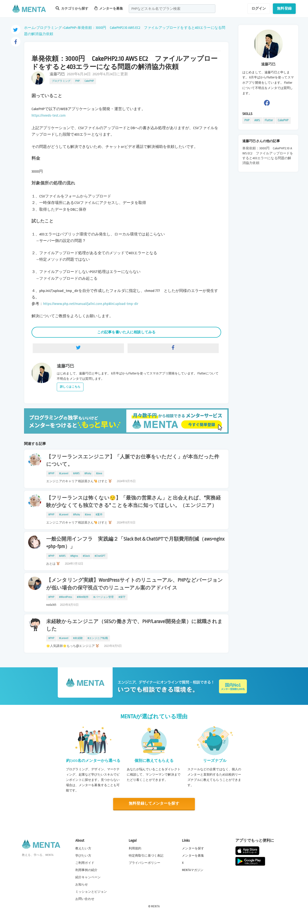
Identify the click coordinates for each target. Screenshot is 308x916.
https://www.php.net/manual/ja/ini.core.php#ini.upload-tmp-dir (90, 304)
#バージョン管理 (103, 597)
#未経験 (78, 638)
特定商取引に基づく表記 (146, 855)
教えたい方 (83, 848)
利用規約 (135, 848)
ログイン (258, 8)
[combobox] (172, 8)
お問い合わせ (84, 899)
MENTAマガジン (192, 870)
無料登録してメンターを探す (154, 804)
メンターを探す (193, 848)
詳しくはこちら (70, 386)
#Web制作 (83, 597)
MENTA (155, 906)
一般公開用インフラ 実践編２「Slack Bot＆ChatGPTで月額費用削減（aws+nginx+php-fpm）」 (135, 543)
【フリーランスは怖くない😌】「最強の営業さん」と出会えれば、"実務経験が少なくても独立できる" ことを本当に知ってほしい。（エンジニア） (133, 501)
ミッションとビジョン (91, 891)
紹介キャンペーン (88, 877)
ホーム (29, 28)
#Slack (86, 556)
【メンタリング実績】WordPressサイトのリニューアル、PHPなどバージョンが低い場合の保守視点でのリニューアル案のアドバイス (134, 584)
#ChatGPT (100, 556)
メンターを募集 (108, 8)
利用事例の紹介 (86, 870)
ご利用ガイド (84, 863)
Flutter (269, 120)
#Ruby (87, 473)
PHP (77, 81)
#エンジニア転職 (98, 638)
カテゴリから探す (72, 8)
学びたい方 (83, 855)
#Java (99, 473)
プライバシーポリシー (144, 863)
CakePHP (70, 28)
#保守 (122, 597)
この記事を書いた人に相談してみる (126, 332)
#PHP (51, 473)
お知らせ (81, 884)
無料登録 (284, 8)
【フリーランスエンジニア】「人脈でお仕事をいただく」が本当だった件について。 (132, 460)
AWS (257, 120)
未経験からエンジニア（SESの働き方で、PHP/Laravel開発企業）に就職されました (134, 625)
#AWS (76, 473)
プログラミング (49, 28)
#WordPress (65, 597)
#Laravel (63, 473)
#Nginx (74, 556)
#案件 (99, 514)
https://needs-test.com (49, 116)
